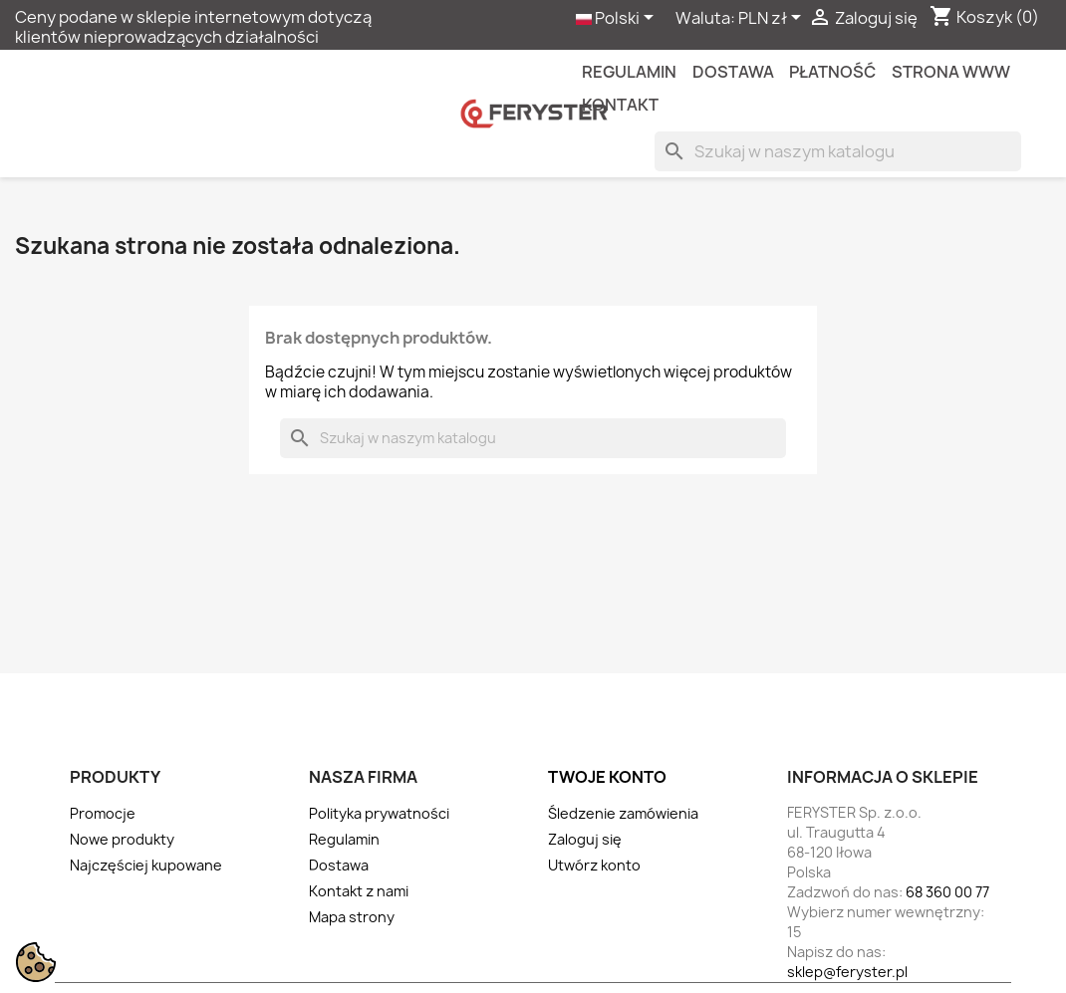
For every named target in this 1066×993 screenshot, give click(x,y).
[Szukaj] (838, 151)
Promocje (102, 813)
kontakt (620, 105)
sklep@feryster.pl (847, 971)
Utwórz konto (594, 865)
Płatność (832, 72)
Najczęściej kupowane (146, 865)
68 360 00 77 (947, 891)
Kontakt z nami (358, 890)
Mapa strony (352, 916)
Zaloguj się (585, 839)
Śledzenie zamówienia (623, 813)
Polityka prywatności (379, 813)
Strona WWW (951, 72)
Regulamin (629, 72)
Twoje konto (607, 777)
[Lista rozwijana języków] (618, 19)
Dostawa (733, 72)
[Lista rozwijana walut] (773, 19)
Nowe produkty (122, 839)
